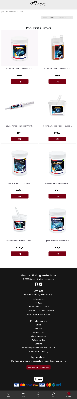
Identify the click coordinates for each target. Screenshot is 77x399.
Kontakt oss (38, 332)
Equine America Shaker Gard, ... (19, 240)
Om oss (38, 328)
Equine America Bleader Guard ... (57, 126)
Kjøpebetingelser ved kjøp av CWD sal (38, 347)
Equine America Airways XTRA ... (19, 68)
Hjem (2, 12)
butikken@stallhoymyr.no (38, 314)
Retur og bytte (38, 340)
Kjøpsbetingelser (38, 336)
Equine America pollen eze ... (57, 183)
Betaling (38, 344)
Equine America (10, 12)
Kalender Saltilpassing (38, 351)
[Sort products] (65, 17)
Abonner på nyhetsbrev (38, 367)
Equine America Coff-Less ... (19, 183)
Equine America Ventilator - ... (57, 240)
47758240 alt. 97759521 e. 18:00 (40, 310)
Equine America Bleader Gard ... (19, 126)
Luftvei (20, 12)
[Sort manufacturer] (49, 17)
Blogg (38, 325)
